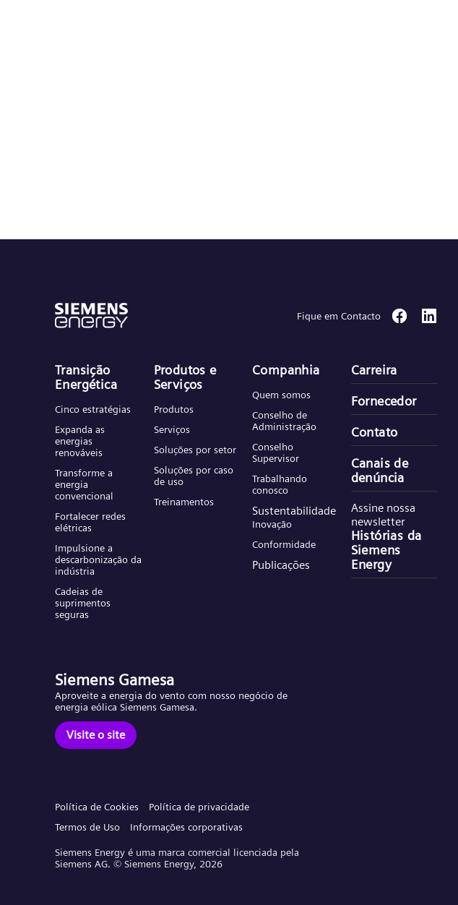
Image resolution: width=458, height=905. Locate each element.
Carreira (374, 370)
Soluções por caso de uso (193, 475)
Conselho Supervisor (275, 452)
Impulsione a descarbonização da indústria (98, 559)
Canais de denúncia (380, 470)
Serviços (172, 429)
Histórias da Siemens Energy (386, 550)
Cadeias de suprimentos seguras (83, 603)
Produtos (174, 409)
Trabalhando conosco (279, 484)
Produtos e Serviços (185, 377)
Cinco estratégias (93, 409)
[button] (118, 28)
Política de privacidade (199, 806)
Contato (374, 432)
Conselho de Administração (284, 420)
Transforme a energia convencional (84, 484)
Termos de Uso (87, 827)
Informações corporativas (186, 827)
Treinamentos (184, 501)
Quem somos (281, 394)
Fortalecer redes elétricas (90, 521)
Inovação (272, 524)
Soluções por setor (195, 449)
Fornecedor (384, 401)
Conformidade (284, 544)
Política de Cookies (97, 806)
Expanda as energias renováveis (80, 441)
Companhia (286, 370)
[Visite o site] (96, 735)
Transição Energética (86, 377)
